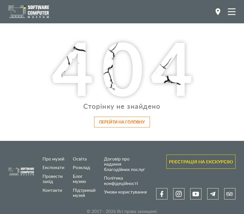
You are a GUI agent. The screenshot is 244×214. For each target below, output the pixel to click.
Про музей (53, 158)
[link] (161, 193)
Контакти (52, 190)
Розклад (81, 167)
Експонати (53, 167)
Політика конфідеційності (121, 180)
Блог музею (79, 178)
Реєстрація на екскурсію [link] (201, 161)
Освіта (80, 158)
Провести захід (53, 178)
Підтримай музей (84, 192)
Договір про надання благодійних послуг (124, 164)
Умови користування (125, 191)
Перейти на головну (122, 122)
